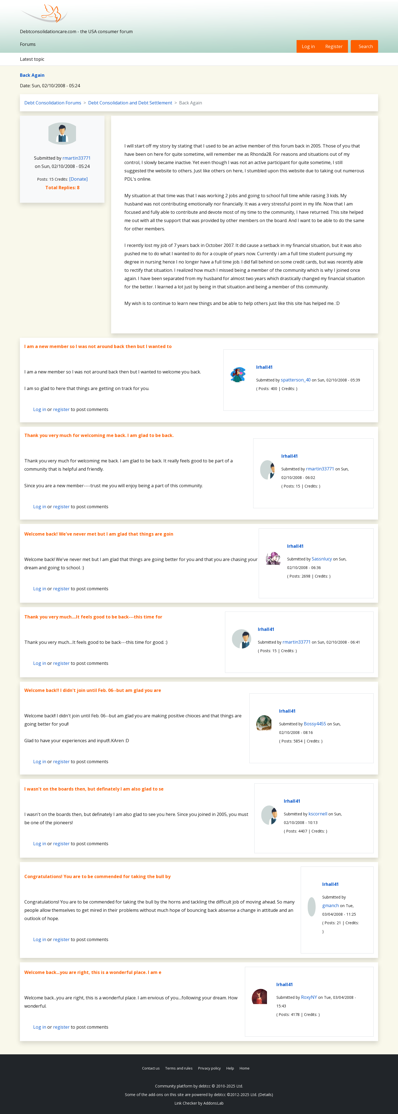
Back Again (32, 75)
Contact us (151, 1068)
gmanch (330, 905)
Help (230, 1068)
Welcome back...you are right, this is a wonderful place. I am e (92, 972)
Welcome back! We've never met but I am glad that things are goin (98, 534)
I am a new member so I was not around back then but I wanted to (98, 346)
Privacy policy (209, 1068)
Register (334, 46)
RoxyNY (309, 997)
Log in (308, 46)
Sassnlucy (322, 559)
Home (245, 1068)
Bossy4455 (315, 724)
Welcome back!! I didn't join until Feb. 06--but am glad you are (92, 690)
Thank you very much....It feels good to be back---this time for (93, 617)
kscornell (317, 814)
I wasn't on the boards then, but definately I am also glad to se (94, 789)
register (61, 409)
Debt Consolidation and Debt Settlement (130, 103)
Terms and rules (179, 1068)
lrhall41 (264, 367)
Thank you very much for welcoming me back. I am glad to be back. (99, 435)
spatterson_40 (296, 380)
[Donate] (78, 179)
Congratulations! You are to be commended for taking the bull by (97, 876)
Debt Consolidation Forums (52, 103)
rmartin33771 (76, 158)
